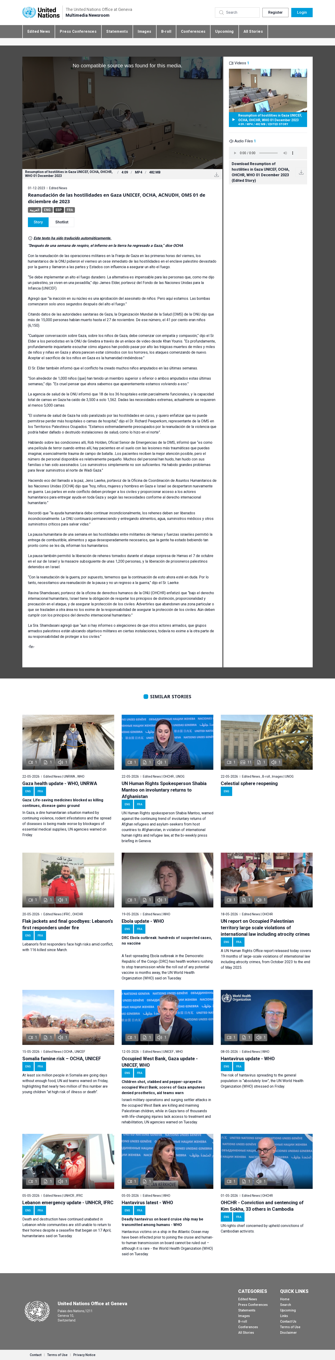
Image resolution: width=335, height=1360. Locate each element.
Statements (117, 31)
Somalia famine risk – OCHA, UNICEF (61, 1058)
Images (144, 31)
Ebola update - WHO (143, 921)
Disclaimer (288, 1332)
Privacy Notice (84, 1355)
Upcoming (224, 31)
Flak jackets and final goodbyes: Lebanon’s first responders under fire (67, 924)
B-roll (166, 31)
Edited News (38, 31)
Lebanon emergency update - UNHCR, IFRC (68, 1202)
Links (284, 1316)
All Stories (253, 31)
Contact (35, 1355)
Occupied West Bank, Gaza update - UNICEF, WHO (160, 1062)
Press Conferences (78, 31)
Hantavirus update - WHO (248, 1058)
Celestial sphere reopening (249, 783)
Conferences (193, 31)
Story (38, 222)
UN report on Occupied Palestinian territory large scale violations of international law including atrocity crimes (265, 927)
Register (275, 12)
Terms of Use (290, 1327)
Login (302, 12)
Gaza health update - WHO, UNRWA (59, 783)
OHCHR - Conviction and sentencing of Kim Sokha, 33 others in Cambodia (262, 1206)
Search (285, 1305)
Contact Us (288, 1321)
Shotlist (61, 222)
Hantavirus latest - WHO (147, 1202)
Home (284, 1299)
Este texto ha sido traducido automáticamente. (72, 238)
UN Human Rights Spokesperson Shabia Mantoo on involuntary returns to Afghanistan (164, 790)
